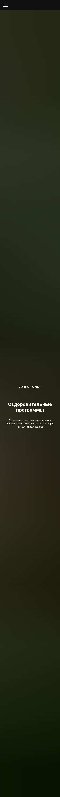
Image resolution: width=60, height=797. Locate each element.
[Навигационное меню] (5, 5)
